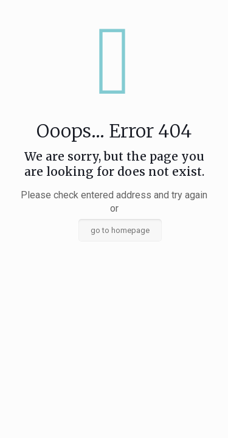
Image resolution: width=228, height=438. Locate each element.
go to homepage (120, 230)
